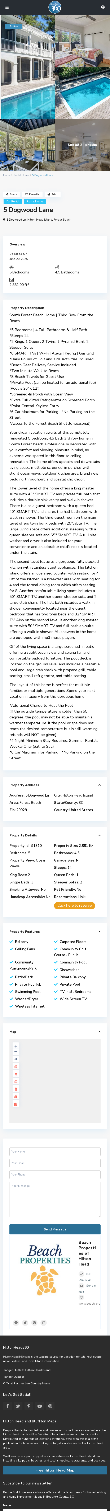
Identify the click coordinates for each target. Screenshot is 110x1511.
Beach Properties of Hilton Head (87, 1253)
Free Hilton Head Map (55, 1470)
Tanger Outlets (14, 1377)
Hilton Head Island (39, 220)
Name (7, 1505)
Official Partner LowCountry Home (26, 1383)
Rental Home (21, 175)
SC (81, 802)
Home (6, 175)
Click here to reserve (74, 905)
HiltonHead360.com (16, 1357)
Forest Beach (62, 220)
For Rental (12, 201)
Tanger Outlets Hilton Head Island (26, 1370)
